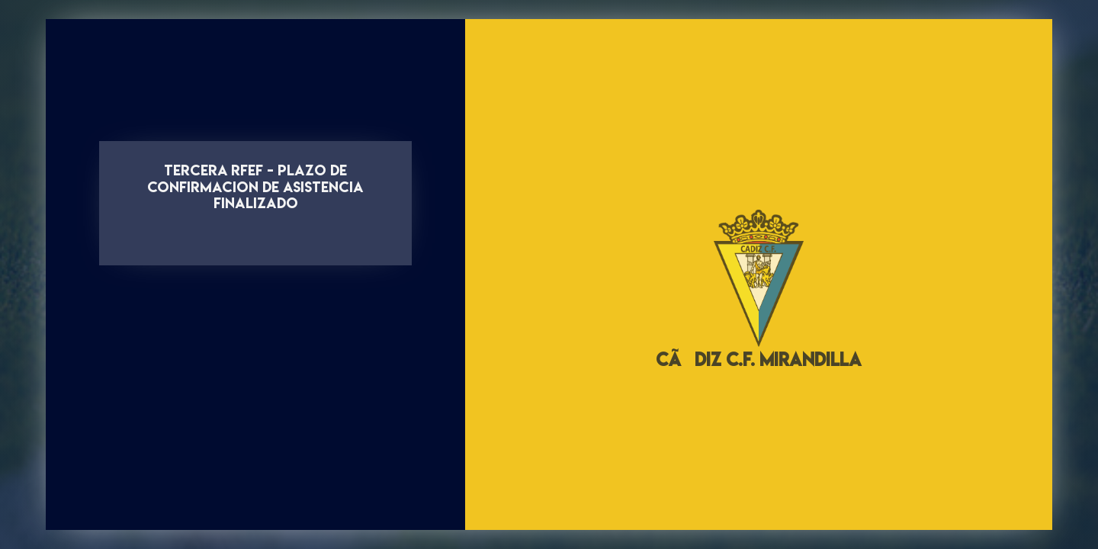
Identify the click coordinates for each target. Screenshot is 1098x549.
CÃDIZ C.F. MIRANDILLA (759, 359)
